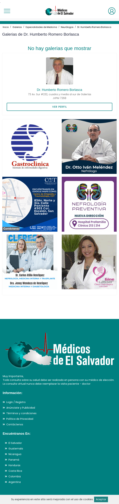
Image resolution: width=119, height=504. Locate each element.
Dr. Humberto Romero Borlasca (94, 27)
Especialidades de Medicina (41, 27)
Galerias (17, 27)
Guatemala (15, 448)
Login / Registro (16, 402)
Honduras (14, 465)
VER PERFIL (59, 107)
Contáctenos (14, 424)
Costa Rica (15, 471)
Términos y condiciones (21, 413)
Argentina (14, 482)
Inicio (6, 27)
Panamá (13, 460)
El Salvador (15, 443)
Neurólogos (67, 27)
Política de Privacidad (19, 419)
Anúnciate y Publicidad (20, 408)
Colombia (14, 476)
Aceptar (101, 499)
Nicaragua (14, 454)
